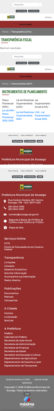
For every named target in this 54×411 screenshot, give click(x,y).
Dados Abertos (12, 280)
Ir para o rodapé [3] (40, 171)
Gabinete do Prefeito (15, 337)
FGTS (7, 243)
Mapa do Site (16, 227)
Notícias (8, 320)
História (8, 313)
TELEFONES (21, 11)
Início (5, 31)
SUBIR (40, 177)
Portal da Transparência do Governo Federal (23, 248)
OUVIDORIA (34, 11)
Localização (10, 316)
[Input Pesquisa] (26, 4)
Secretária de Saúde (15, 351)
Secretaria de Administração (20, 344)
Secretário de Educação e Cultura (22, 354)
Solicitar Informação (15, 273)
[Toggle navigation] (48, 17)
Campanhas (11, 300)
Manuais (9, 296)
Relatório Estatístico (15, 269)
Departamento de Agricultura (20, 358)
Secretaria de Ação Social (18, 340)
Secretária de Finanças (16, 347)
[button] (39, 4)
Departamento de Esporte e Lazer (22, 362)
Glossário (9, 266)
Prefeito (8, 333)
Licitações (9, 262)
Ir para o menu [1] (13, 171)
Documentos (11, 293)
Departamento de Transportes (20, 365)
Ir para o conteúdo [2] (27, 171)
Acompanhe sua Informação (19, 276)
